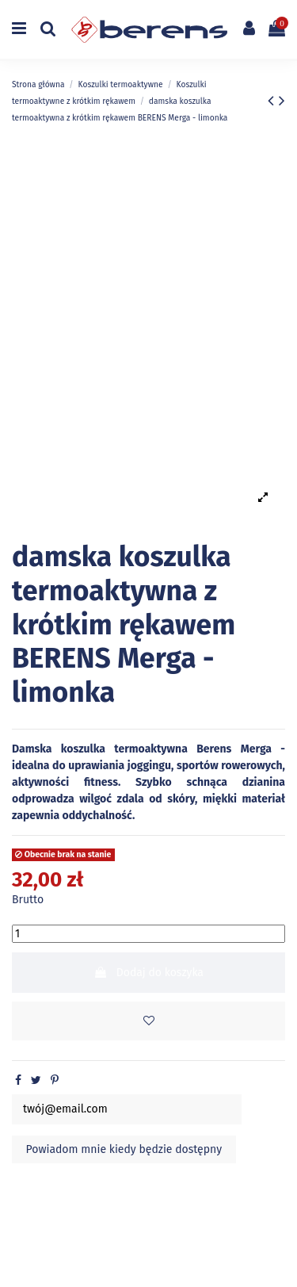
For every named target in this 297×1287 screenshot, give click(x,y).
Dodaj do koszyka (148, 972)
